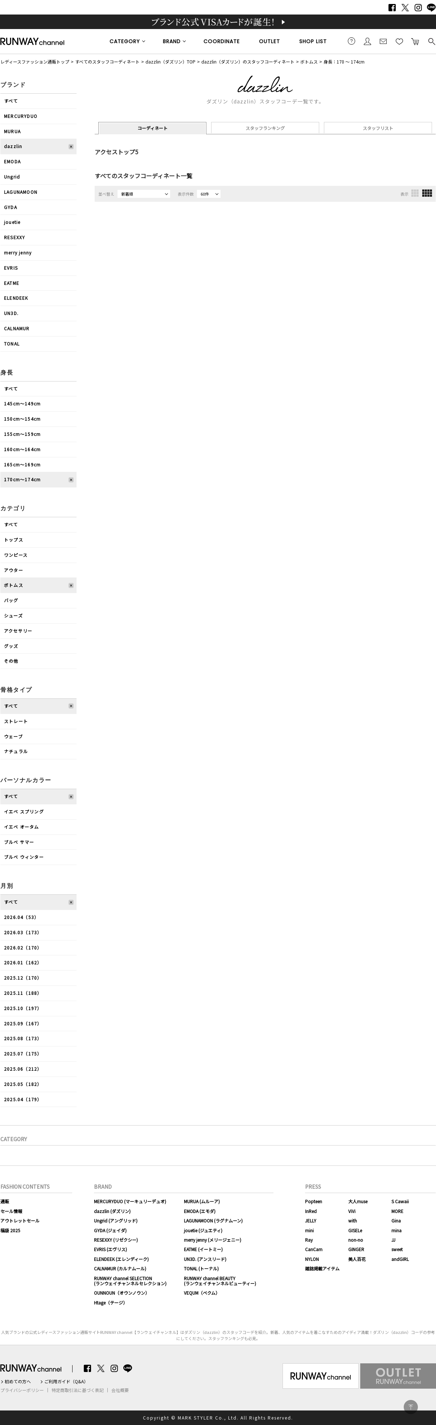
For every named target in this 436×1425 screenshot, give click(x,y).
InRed (311, 1211)
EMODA (12, 161)
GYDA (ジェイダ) (110, 1230)
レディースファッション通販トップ (34, 61)
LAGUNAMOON (20, 192)
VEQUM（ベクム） (202, 1293)
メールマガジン (383, 41)
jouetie (12, 222)
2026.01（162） (23, 962)
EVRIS (11, 268)
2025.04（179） (23, 1099)
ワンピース (16, 555)
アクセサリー (18, 631)
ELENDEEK (16, 298)
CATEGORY (125, 41)
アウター (13, 570)
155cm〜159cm (22, 434)
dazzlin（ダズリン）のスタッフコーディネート (248, 61)
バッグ (11, 600)
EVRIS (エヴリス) (110, 1249)
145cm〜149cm (22, 403)
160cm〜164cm (22, 449)
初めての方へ (18, 1381)
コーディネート (152, 128)
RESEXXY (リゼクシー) (116, 1240)
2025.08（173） (23, 1038)
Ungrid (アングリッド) (115, 1220)
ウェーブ (13, 736)
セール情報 (11, 1211)
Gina (396, 1220)
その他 (11, 661)
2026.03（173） (23, 932)
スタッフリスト (378, 128)
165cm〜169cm (22, 464)
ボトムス (309, 61)
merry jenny (18, 252)
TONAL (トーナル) (201, 1268)
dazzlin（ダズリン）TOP (170, 61)
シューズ (13, 615)
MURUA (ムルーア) (202, 1201)
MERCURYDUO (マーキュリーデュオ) (130, 1201)
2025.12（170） (23, 978)
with (352, 1220)
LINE (431, 7)
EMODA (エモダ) (199, 1211)
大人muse (357, 1201)
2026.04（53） (21, 917)
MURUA (12, 131)
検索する (431, 41)
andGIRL (400, 1259)
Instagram (418, 7)
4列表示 (427, 193)
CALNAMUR (17, 328)
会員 (367, 41)
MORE (397, 1211)
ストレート (16, 721)
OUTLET (269, 41)
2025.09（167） (23, 1023)
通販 (4, 1201)
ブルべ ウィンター (24, 857)
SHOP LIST (313, 41)
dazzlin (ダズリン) (112, 1211)
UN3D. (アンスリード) (205, 1259)
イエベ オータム (21, 827)
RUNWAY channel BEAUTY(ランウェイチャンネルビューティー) (220, 1280)
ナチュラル (16, 751)
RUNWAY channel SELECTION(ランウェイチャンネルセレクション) (130, 1280)
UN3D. (11, 313)
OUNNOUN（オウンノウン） (121, 1293)
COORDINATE (221, 41)
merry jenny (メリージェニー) (212, 1240)
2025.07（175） (23, 1053)
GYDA (10, 207)
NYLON (312, 1259)
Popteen (313, 1201)
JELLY (310, 1220)
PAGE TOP (411, 1407)
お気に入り (399, 41)
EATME (11, 283)
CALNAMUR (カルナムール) (120, 1268)
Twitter (405, 7)
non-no (355, 1240)
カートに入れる (415, 41)
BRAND (172, 41)
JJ (393, 1240)
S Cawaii (400, 1201)
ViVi (351, 1211)
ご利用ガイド (351, 41)
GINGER (356, 1249)
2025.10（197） (23, 1008)
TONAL (12, 343)
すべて (11, 101)
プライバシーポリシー (22, 1390)
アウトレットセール (20, 1220)
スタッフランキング (265, 128)
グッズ (11, 646)
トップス (13, 539)
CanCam (313, 1249)
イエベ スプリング (24, 811)
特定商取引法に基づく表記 (78, 1390)
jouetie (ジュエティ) (203, 1230)
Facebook (392, 7)
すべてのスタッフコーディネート (107, 61)
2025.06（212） (23, 1069)
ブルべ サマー (19, 842)
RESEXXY (14, 237)
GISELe (355, 1230)
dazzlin (13, 146)
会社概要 (120, 1390)
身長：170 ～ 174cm (344, 61)
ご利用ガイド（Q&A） (66, 1381)
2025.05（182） (23, 1084)
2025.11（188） (23, 993)
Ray (309, 1240)
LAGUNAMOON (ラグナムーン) (213, 1220)
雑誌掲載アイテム (322, 1268)
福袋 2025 (10, 1230)
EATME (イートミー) (203, 1249)
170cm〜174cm (22, 479)
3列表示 (415, 193)
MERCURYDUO (20, 116)
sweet (397, 1249)
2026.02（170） (23, 947)
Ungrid (12, 176)
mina (396, 1230)
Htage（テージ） (110, 1302)
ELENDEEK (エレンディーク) (121, 1259)
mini (309, 1230)
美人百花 (357, 1259)
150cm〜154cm (22, 419)
